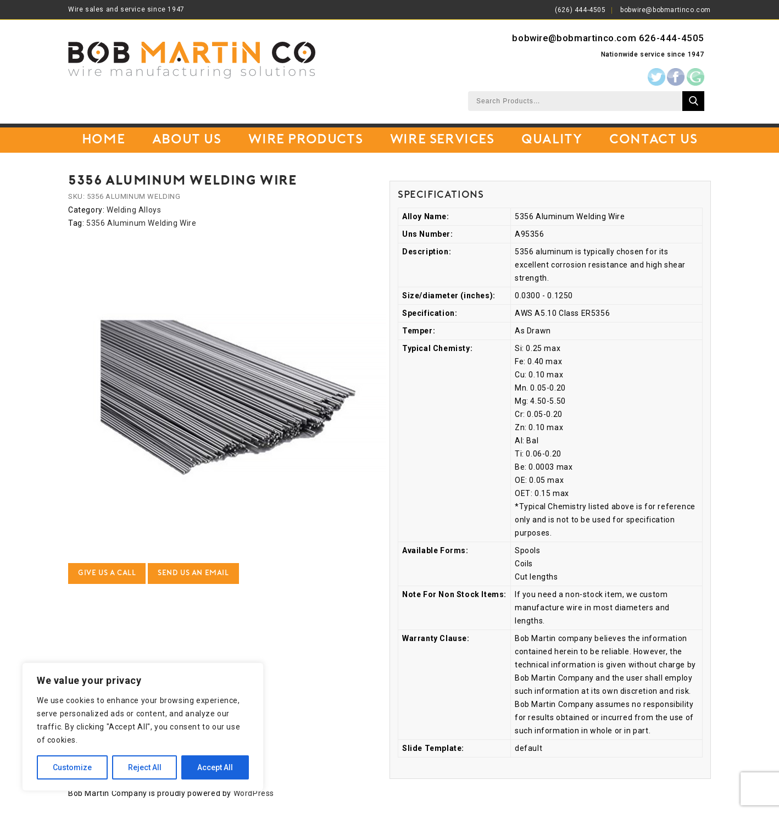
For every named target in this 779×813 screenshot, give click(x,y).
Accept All (215, 767)
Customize (72, 767)
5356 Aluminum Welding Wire (141, 223)
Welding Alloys (134, 209)
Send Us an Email (193, 573)
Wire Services (442, 140)
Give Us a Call (107, 573)
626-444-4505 (671, 37)
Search (693, 101)
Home (103, 140)
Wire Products (305, 140)
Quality (551, 140)
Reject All (145, 767)
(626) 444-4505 (580, 10)
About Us (186, 140)
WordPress (253, 793)
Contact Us (653, 140)
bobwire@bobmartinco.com (665, 10)
